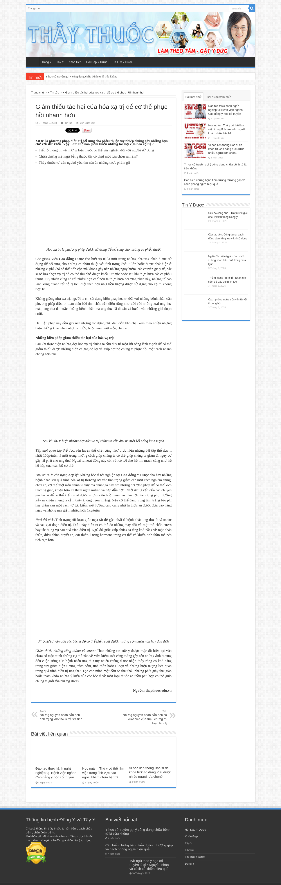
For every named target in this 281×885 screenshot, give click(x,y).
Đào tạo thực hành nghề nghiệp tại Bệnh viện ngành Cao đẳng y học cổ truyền (56, 771)
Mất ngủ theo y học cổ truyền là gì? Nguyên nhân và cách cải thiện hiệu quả (149, 863)
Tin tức (54, 92)
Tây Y (60, 62)
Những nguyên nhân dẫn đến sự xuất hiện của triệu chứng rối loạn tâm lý (144, 716)
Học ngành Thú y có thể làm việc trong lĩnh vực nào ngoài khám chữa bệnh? (103, 771)
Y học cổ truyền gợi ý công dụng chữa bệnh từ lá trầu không (81, 76)
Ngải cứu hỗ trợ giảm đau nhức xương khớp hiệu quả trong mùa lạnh (227, 260)
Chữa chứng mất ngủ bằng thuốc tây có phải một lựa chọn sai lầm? (88, 155)
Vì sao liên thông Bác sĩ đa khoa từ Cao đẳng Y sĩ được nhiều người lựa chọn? (150, 771)
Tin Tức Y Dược (122, 62)
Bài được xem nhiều (219, 97)
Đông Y (47, 62)
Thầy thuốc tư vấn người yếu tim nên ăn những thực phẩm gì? (84, 161)
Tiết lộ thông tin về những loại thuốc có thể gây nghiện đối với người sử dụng (96, 149)
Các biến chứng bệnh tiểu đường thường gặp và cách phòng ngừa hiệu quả (139, 846)
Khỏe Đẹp (74, 62)
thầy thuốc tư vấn (59, 827)
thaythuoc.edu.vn (158, 689)
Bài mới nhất (194, 97)
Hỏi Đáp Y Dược (96, 62)
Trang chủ (34, 8)
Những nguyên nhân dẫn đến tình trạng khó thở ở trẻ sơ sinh (62, 714)
